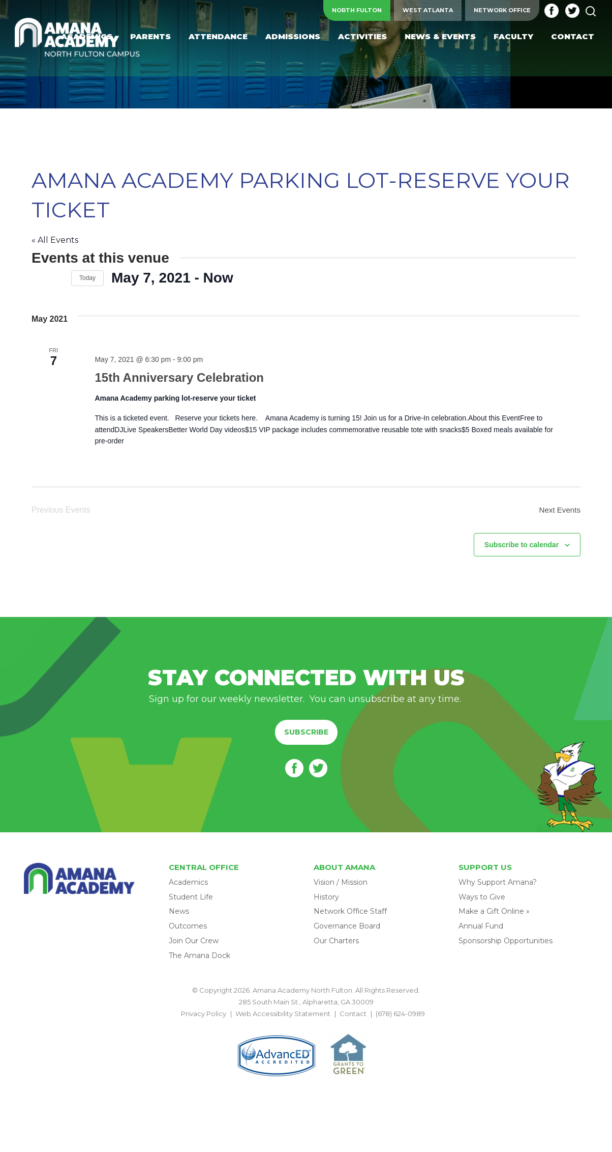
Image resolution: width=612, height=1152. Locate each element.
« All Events (55, 240)
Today (87, 278)
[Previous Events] (38, 278)
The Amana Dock (199, 958)
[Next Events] (57, 278)
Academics (188, 885)
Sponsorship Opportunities (505, 943)
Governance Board (347, 929)
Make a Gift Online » (494, 914)
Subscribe (306, 735)
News (179, 914)
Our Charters (336, 943)
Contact (353, 1017)
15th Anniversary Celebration (177, 378)
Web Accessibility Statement (282, 1017)
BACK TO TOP (306, 1028)
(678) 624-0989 (400, 1017)
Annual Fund (480, 929)
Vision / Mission (341, 885)
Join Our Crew (194, 943)
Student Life (191, 900)
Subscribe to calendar (521, 548)
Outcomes (188, 929)
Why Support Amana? (497, 885)
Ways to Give (481, 900)
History (326, 900)
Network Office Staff (350, 914)
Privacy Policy (203, 1017)
